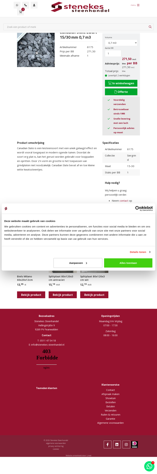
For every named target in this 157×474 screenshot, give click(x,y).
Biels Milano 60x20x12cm (25, 278)
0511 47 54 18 (48, 340)
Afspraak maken (110, 394)
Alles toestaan (128, 262)
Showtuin (110, 398)
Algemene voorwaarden (110, 422)
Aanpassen (78, 262)
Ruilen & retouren (110, 414)
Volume (108, 37)
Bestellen (110, 402)
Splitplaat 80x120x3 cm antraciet (61, 278)
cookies (56, 449)
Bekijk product (31, 295)
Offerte (121, 92)
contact (124, 200)
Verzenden (110, 410)
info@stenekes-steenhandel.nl (47, 344)
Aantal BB (109, 48)
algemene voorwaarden (56, 443)
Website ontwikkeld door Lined (78, 455)
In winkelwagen (121, 83)
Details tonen (138, 252)
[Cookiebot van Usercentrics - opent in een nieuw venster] (138, 208)
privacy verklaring (55, 446)
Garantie (110, 418)
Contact (110, 390)
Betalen (110, 406)
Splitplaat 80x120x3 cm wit (92, 278)
